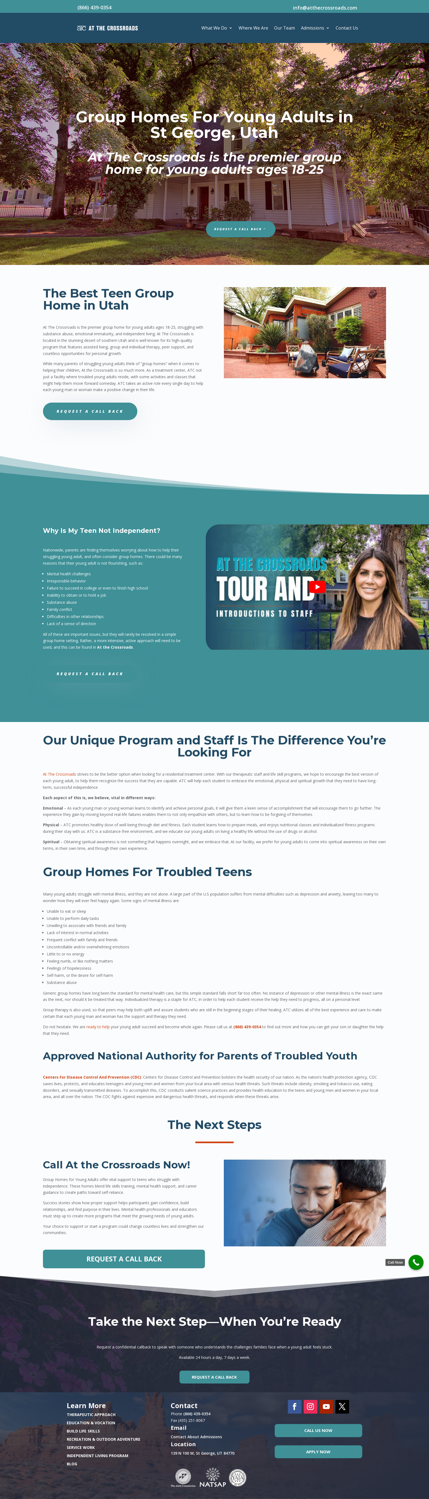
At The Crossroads (59, 774)
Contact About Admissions (196, 1436)
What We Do (214, 28)
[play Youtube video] (317, 587)
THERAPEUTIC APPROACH (91, 1415)
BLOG (72, 1464)
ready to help (98, 1026)
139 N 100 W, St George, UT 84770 (202, 1453)
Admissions (312, 28)
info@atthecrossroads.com (325, 7)
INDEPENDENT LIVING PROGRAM (97, 1456)
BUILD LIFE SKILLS (83, 1431)
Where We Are (253, 28)
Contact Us (347, 28)
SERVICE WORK (81, 1448)
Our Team (284, 28)
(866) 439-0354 (94, 7)
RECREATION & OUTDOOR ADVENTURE (103, 1439)
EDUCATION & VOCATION (91, 1423)
